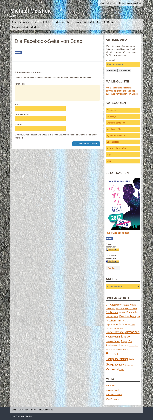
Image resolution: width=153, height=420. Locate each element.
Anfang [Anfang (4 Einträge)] (133, 305)
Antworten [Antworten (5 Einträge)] (110, 308)
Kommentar (20, 84)
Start (14, 22)
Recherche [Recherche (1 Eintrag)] (109, 349)
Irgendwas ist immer (116, 135)
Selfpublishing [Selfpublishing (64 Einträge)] (117, 359)
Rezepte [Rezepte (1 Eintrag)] (125, 349)
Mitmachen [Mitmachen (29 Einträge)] (131, 332)
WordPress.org (112, 399)
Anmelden (110, 385)
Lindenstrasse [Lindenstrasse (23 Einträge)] (115, 332)
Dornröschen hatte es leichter (25, 27)
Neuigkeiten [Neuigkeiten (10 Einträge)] (112, 336)
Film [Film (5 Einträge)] (134, 316)
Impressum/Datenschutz (130, 3)
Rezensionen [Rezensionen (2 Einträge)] (117, 349)
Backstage (111, 116)
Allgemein (111, 110)
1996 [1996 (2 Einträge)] (107, 305)
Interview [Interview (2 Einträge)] (125, 321)
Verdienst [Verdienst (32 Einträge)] (112, 369)
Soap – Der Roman (106, 22)
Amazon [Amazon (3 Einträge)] (126, 305)
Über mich (111, 3)
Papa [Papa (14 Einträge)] (124, 341)
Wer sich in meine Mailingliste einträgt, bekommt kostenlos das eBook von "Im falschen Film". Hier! (122, 91)
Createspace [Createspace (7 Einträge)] (112, 316)
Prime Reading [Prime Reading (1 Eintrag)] (133, 346)
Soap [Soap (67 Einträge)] (110, 364)
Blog (102, 3)
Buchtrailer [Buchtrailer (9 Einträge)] (132, 312)
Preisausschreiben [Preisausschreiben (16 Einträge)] (117, 345)
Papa (109, 155)
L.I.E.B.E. (47, 22)
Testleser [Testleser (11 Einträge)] (120, 364)
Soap (109, 161)
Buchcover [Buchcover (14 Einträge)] (112, 312)
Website (18, 124)
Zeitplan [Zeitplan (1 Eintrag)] (121, 370)
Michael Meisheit (30, 11)
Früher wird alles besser (30, 22)
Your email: (111, 60)
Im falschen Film (63, 22)
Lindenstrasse (113, 142)
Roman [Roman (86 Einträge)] (112, 353)
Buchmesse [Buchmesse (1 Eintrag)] (122, 312)
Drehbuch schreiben (116, 123)
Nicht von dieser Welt (84, 22)
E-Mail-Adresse (22, 114)
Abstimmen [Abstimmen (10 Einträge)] (116, 304)
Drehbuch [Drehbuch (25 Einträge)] (125, 316)
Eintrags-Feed (112, 390)
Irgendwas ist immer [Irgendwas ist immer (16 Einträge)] (118, 324)
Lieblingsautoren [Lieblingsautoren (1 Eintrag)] (118, 328)
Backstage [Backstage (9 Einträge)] (121, 308)
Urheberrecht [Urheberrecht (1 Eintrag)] (129, 365)
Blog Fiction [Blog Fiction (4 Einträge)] (132, 308)
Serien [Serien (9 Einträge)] (131, 359)
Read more (113, 268)
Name (18, 104)
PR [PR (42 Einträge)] (130, 341)
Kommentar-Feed (114, 395)
